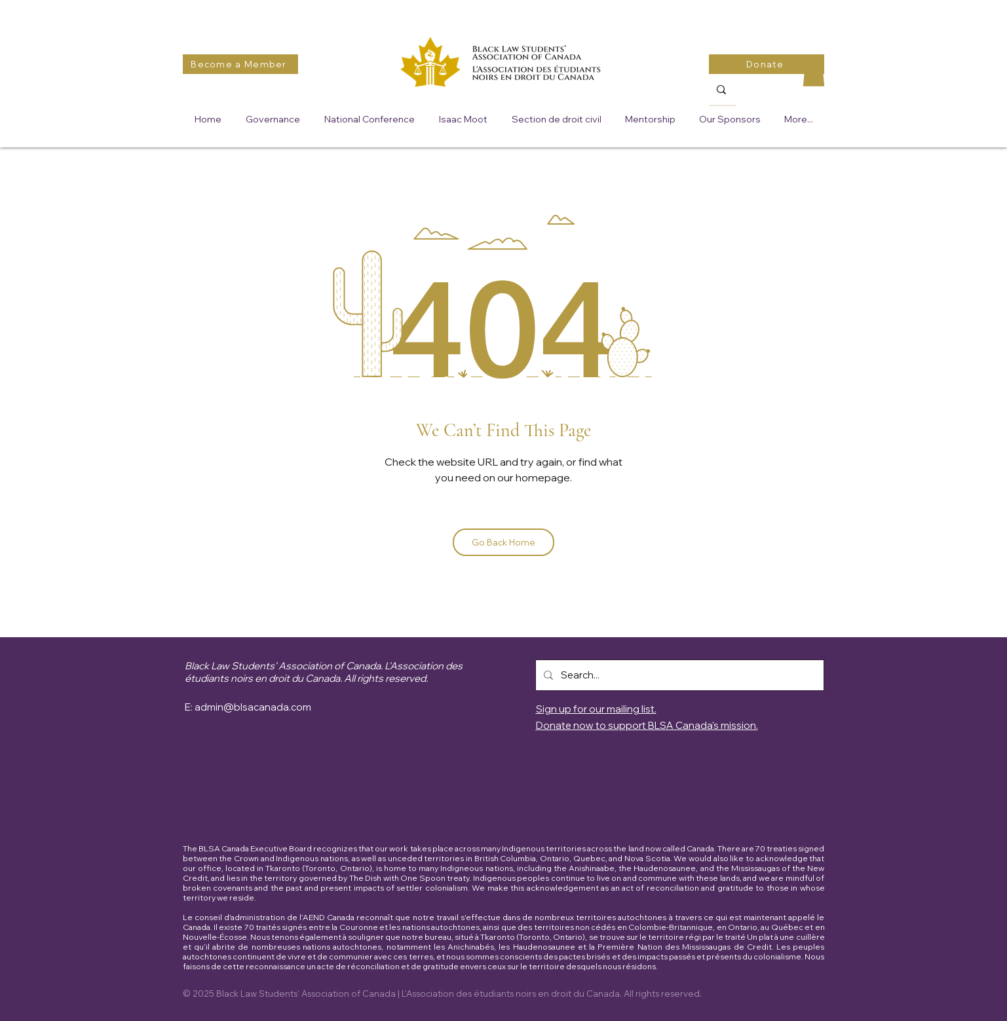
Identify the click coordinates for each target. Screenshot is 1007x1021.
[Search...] (678, 675)
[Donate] (766, 64)
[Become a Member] (240, 64)
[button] (814, 73)
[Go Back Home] (503, 542)
